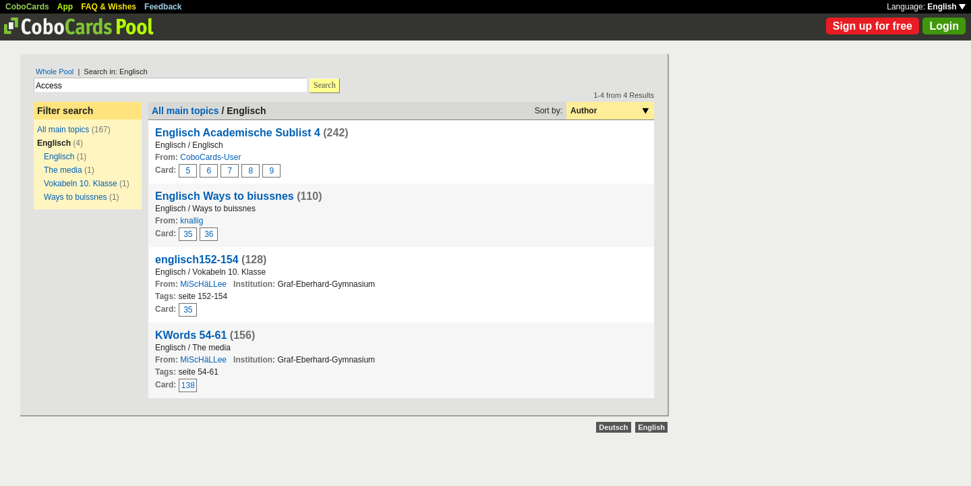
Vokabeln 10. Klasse (80, 183)
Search (325, 85)
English (946, 6)
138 (188, 385)
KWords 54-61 (191, 335)
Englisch (59, 156)
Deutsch (613, 427)
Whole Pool (54, 72)
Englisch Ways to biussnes (224, 196)
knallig (191, 220)
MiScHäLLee (203, 284)
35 (187, 234)
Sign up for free (872, 26)
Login (944, 26)
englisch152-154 (197, 259)
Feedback (162, 6)
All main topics (63, 129)
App (65, 6)
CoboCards (27, 6)
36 (208, 234)
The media (63, 170)
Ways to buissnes (75, 197)
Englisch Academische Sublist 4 (237, 132)
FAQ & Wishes (108, 6)
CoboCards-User (210, 157)
